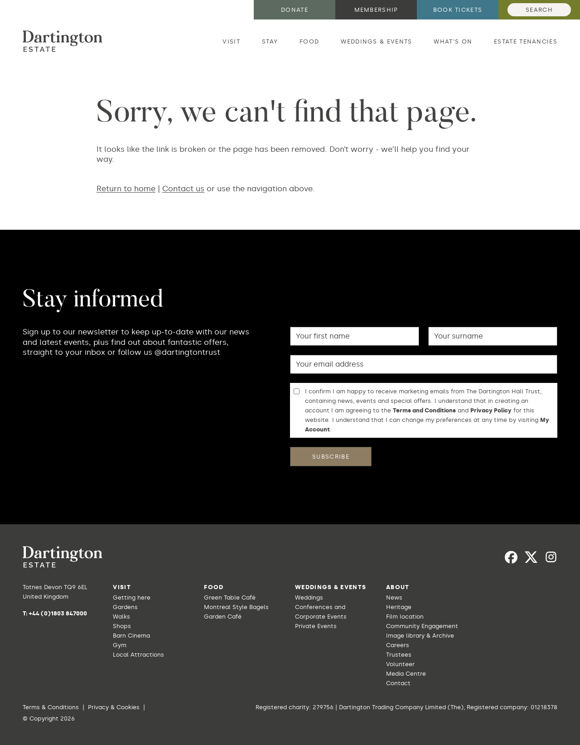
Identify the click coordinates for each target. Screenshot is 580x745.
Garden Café (223, 616)
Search (539, 9)
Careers (397, 645)
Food (309, 41)
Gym (119, 645)
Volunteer (400, 664)
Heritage (398, 607)
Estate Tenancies (525, 41)
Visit (231, 41)
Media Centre (406, 673)
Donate (294, 9)
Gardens (125, 607)
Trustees (398, 654)
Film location (405, 616)
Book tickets (458, 9)
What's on (453, 41)
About (398, 587)
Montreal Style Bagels (236, 607)
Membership (376, 9)
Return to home (126, 188)
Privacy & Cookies (114, 707)
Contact (398, 683)
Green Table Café (230, 597)
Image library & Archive (420, 635)
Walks (121, 616)
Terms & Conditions (51, 707)
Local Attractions (138, 654)
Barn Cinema (131, 635)
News (394, 597)
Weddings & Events (376, 41)
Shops (122, 626)
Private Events (316, 626)
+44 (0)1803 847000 (58, 613)
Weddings (309, 597)
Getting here (131, 597)
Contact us (183, 188)
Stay (270, 41)
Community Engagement (422, 626)
